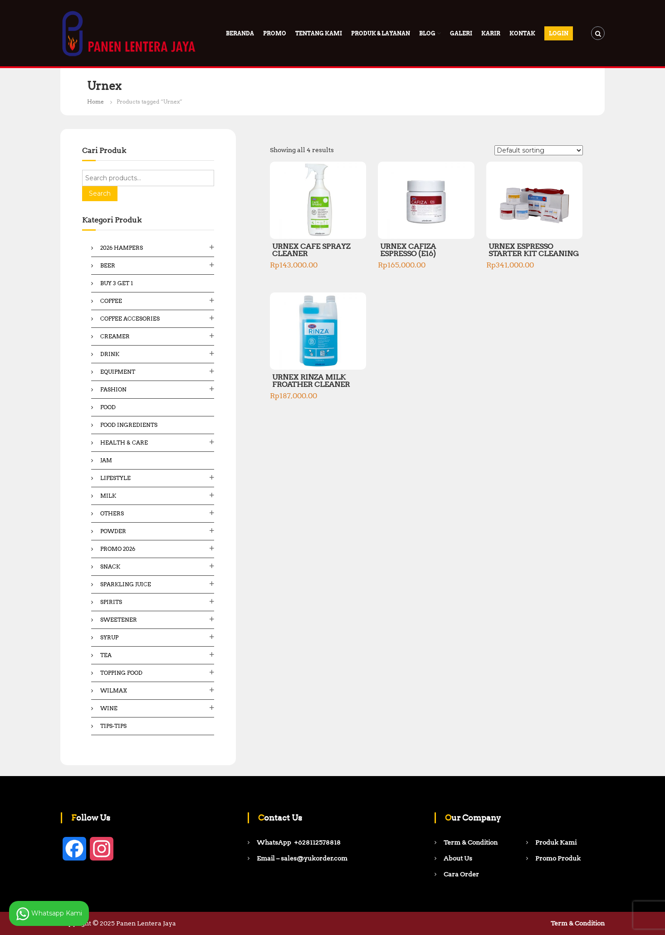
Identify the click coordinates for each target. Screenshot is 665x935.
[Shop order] (538, 150)
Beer (107, 265)
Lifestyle (115, 478)
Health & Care (124, 442)
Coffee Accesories (130, 318)
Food (108, 407)
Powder (113, 531)
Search (100, 193)
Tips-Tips (113, 725)
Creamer (115, 336)
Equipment (117, 371)
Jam (106, 460)
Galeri (461, 33)
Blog (427, 33)
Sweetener (118, 619)
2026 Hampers (121, 247)
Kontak (522, 33)
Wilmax (113, 690)
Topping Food (121, 672)
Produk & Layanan (380, 33)
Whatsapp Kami (49, 913)
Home (95, 101)
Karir (490, 33)
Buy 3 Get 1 (116, 283)
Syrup (109, 637)
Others (112, 513)
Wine (108, 708)
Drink (109, 354)
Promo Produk (558, 858)
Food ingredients (128, 424)
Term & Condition (578, 923)
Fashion (113, 389)
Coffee (111, 300)
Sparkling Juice (125, 584)
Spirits (111, 602)
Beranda (240, 33)
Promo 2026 (117, 548)
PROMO (274, 33)
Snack (110, 566)
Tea (106, 655)
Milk (108, 495)
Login (558, 33)
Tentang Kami (318, 33)
